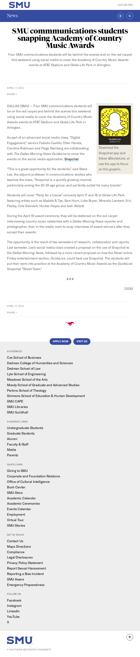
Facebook (14, 600)
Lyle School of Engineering (26, 374)
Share (11, 94)
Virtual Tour (15, 520)
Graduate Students (20, 433)
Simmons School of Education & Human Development (46, 396)
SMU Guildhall (17, 412)
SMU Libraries (17, 407)
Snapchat (71, 159)
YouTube (13, 617)
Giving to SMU (17, 471)
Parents (12, 455)
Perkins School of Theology (26, 390)
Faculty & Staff (17, 444)
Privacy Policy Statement (25, 563)
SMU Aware (15, 579)
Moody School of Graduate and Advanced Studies (43, 385)
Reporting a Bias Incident (25, 574)
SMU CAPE (15, 401)
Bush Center (16, 487)
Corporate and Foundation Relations (33, 476)
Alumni (12, 439)
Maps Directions (19, 546)
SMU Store (15, 493)
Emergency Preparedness (25, 585)
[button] (129, 637)
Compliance (15, 552)
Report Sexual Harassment (26, 568)
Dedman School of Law (23, 368)
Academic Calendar (21, 498)
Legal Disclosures (20, 557)
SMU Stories (16, 525)
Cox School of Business (24, 357)
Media (11, 450)
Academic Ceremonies (23, 503)
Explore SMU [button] (125, 4)
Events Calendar (19, 509)
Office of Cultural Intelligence (28, 482)
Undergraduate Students (25, 428)
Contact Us (15, 541)
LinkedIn (13, 611)
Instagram (14, 606)
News (12, 15)
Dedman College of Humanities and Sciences (40, 363)
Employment (16, 514)
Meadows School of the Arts (27, 379)
